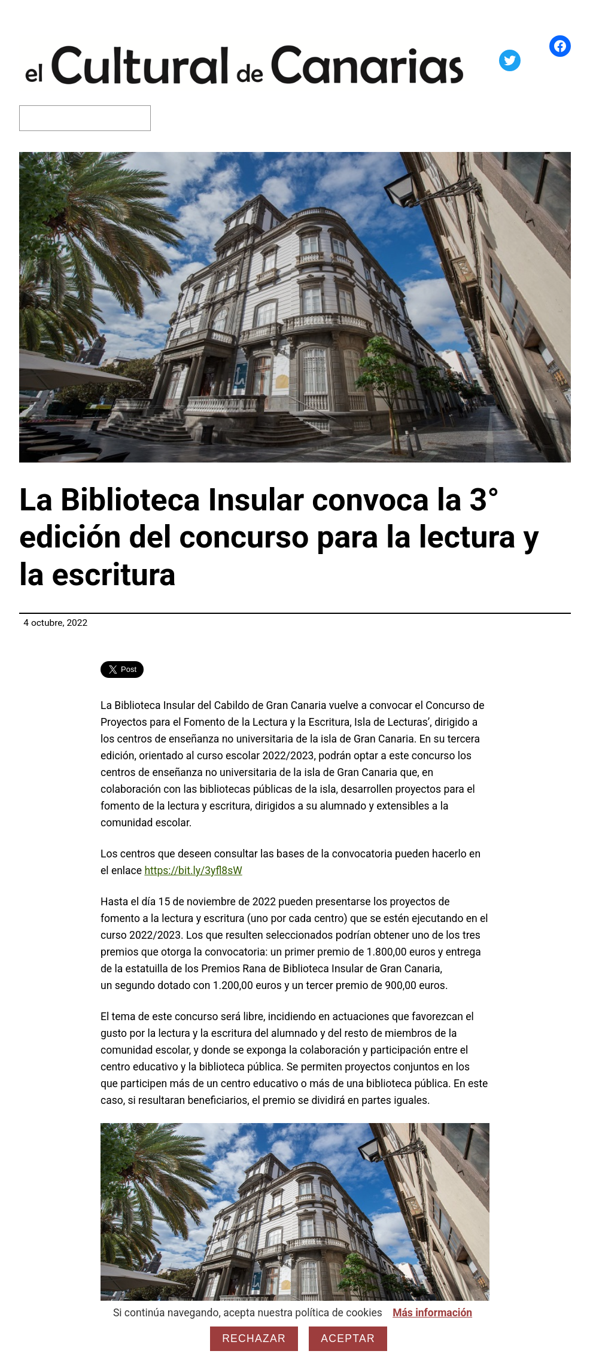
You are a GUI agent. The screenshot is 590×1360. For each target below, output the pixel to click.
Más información (432, 1313)
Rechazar (254, 1338)
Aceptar (348, 1338)
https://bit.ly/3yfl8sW (193, 871)
